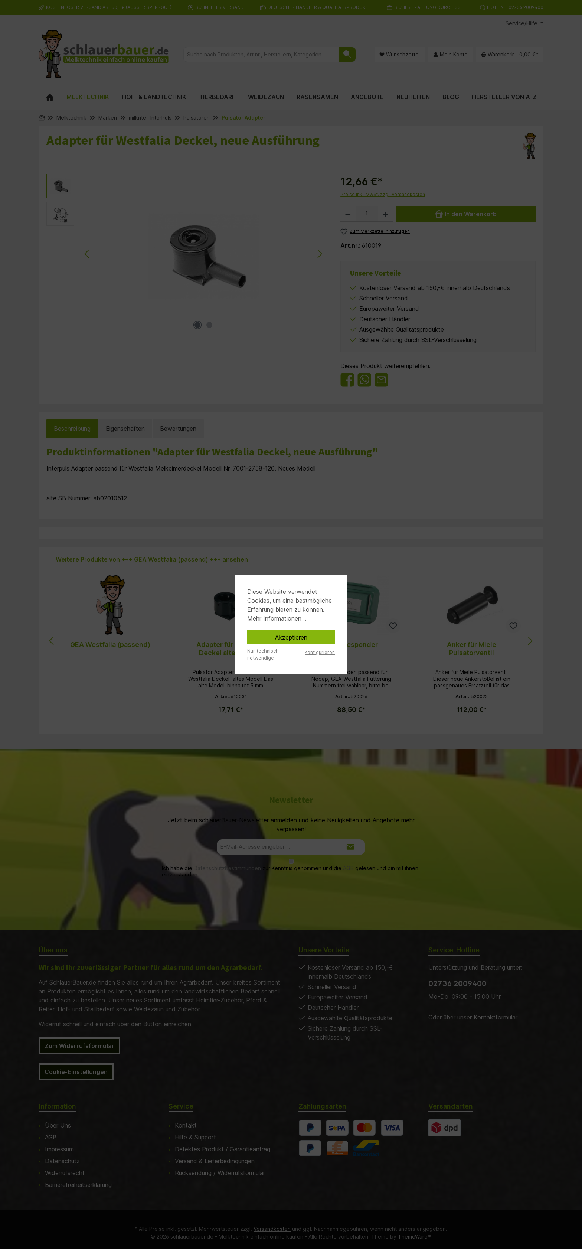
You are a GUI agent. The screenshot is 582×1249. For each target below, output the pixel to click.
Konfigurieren (320, 652)
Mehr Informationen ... (277, 618)
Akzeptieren (291, 637)
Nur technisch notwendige (263, 654)
